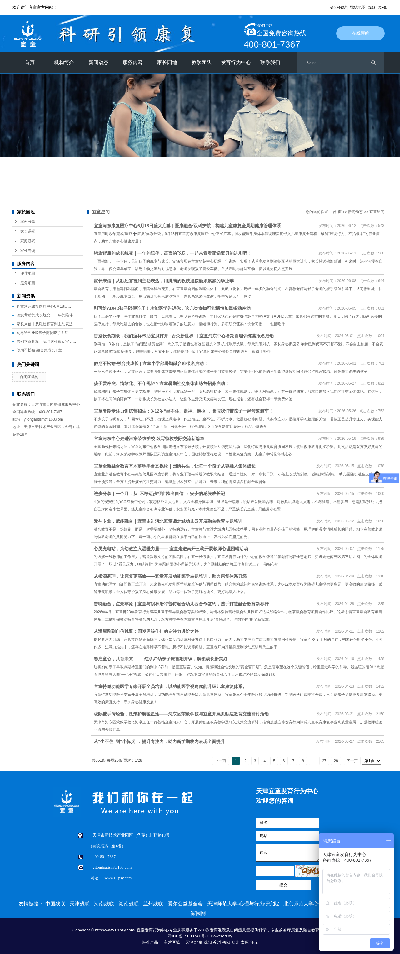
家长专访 (27, 251)
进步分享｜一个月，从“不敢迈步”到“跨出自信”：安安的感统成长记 (159, 493)
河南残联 (104, 903)
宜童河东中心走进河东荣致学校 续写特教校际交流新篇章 (149, 438)
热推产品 (150, 942)
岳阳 (226, 942)
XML (383, 7)
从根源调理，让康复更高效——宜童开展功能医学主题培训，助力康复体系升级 (170, 576)
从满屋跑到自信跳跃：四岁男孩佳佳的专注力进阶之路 (146, 631)
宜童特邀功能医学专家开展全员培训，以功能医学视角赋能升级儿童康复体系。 (170, 686)
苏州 (217, 942)
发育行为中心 (236, 62)
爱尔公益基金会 (185, 903)
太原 (245, 942)
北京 (198, 942)
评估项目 (27, 273)
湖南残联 (129, 903)
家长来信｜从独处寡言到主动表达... (46, 324)
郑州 (236, 942)
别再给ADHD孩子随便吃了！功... (44, 333)
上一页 (220, 761)
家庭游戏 (27, 241)
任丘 (254, 942)
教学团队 (202, 62)
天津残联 (80, 903)
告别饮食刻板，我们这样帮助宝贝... (46, 341)
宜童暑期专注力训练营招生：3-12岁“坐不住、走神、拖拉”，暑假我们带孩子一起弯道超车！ (183, 410)
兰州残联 (153, 903)
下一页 (352, 761)
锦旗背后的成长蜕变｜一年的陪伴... (46, 315)
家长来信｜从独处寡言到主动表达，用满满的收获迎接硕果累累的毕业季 (164, 280)
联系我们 (270, 62)
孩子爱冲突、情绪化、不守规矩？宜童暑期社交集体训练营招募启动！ (161, 383)
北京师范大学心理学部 (308, 903)
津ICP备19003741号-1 (188, 936)
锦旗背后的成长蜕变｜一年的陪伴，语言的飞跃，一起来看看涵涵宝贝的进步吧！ (172, 253)
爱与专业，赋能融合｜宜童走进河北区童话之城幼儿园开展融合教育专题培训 (168, 521)
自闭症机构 (29, 377)
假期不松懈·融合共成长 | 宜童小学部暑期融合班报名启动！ (151, 363)
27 (324, 761)
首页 (30, 62)
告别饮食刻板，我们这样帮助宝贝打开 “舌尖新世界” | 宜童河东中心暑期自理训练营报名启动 (184, 335)
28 (336, 761)
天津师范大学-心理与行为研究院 (243, 903)
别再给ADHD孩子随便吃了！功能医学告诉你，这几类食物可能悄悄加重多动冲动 (172, 308)
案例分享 (27, 221)
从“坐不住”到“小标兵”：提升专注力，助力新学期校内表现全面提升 (159, 741)
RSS (372, 7)
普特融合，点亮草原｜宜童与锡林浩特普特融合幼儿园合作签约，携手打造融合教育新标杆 (181, 603)
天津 (189, 942)
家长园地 (167, 62)
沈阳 (208, 942)
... (313, 761)
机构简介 (64, 62)
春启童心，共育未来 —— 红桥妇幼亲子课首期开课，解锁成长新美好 (161, 658)
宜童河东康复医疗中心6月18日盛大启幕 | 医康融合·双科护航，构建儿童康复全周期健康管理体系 (187, 225)
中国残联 (55, 903)
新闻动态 (98, 62)
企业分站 (338, 7)
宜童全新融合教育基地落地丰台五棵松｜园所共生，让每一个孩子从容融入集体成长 (175, 466)
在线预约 (360, 33)
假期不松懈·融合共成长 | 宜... (41, 350)
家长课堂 (27, 231)
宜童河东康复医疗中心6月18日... (44, 306)
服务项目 (27, 283)
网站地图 (357, 7)
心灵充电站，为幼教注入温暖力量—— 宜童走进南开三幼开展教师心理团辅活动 (171, 548)
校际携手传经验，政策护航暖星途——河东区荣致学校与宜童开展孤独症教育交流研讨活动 (181, 713)
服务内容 (133, 62)
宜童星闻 (376, 212)
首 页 (337, 212)
